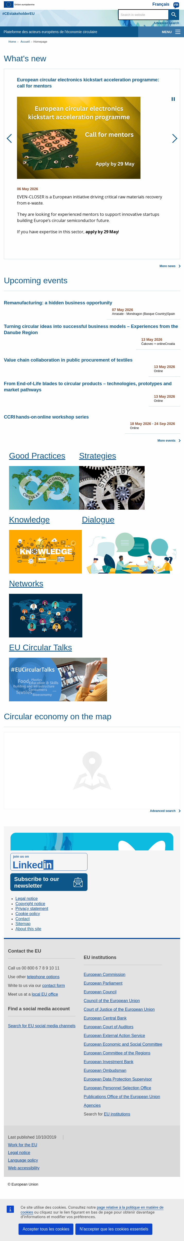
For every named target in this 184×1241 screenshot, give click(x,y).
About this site (28, 929)
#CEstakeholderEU (18, 14)
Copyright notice (30, 903)
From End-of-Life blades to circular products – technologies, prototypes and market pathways (88, 386)
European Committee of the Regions (117, 1053)
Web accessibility (23, 1168)
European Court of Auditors (108, 1027)
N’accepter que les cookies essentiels (114, 1229)
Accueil (25, 41)
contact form (53, 985)
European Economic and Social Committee (123, 1044)
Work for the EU (22, 1145)
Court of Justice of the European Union (119, 1009)
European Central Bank (105, 1018)
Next (172, 138)
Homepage (40, 41)
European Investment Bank (108, 1062)
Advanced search (166, 23)
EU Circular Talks (40, 647)
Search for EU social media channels (41, 1026)
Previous (11, 138)
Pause (173, 99)
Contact (22, 919)
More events (166, 440)
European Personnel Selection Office (117, 1088)
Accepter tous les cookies (46, 1229)
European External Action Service (114, 1035)
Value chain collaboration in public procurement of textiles (68, 360)
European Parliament (103, 983)
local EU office (45, 994)
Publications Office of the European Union (122, 1096)
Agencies (92, 1105)
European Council (100, 992)
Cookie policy (27, 914)
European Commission (104, 974)
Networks (26, 583)
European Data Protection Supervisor (118, 1079)
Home (12, 41)
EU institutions (117, 1114)
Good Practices (37, 455)
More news (168, 266)
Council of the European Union (112, 1000)
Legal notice (26, 898)
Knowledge (29, 519)
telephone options (43, 977)
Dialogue (98, 519)
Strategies (97, 455)
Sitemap (23, 924)
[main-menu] (177, 32)
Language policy (23, 1160)
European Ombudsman (105, 1070)
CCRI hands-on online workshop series (46, 417)
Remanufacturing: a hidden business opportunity (58, 302)
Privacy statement (31, 908)
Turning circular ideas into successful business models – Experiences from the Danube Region (91, 329)
